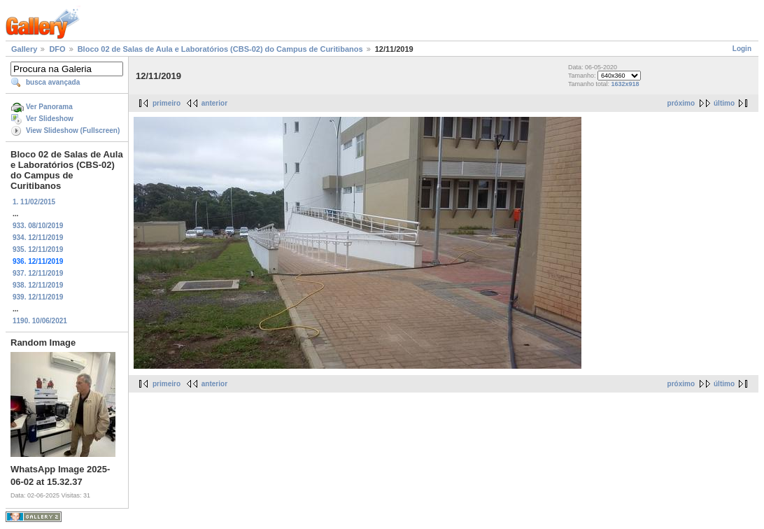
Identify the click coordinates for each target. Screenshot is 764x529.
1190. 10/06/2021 (40, 321)
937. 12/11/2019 (38, 273)
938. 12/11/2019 (38, 285)
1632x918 (625, 83)
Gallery (24, 49)
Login (742, 48)
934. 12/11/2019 (38, 237)
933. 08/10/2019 (38, 226)
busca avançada (53, 82)
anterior (214, 103)
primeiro (167, 103)
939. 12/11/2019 (38, 297)
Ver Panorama (49, 107)
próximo (681, 103)
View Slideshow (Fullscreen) (73, 130)
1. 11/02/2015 (34, 202)
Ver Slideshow (49, 118)
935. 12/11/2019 (38, 249)
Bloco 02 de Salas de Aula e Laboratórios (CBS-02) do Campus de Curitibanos (220, 49)
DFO (57, 49)
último (724, 103)
